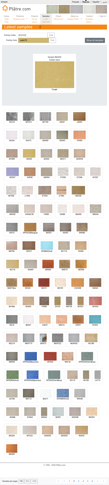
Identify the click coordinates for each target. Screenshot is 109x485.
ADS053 (64, 436)
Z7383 (61, 196)
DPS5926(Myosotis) (32, 380)
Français (75, 2)
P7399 (63, 177)
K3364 (30, 417)
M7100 (45, 122)
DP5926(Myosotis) (30, 362)
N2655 (81, 436)
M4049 (12, 362)
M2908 (81, 270)
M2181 (60, 288)
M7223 (30, 436)
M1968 (12, 306)
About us (73, 17)
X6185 (86, 380)
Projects (34, 19)
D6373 (28, 140)
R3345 (27, 288)
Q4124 (12, 122)
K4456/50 (29, 214)
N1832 (95, 325)
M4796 (12, 251)
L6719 (97, 380)
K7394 (44, 196)
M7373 (29, 122)
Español (96, 2)
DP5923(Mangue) (30, 233)
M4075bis (12, 288)
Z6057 (62, 122)
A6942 (65, 233)
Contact (89, 19)
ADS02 (46, 159)
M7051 (81, 306)
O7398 (79, 177)
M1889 (12, 159)
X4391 (78, 325)
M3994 (47, 177)
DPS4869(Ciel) (63, 399)
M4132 (68, 362)
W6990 (78, 214)
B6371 (45, 399)
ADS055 (47, 436)
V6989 (62, 214)
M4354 (96, 214)
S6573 (44, 288)
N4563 (95, 288)
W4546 (80, 399)
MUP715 (28, 343)
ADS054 (79, 159)
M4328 (12, 214)
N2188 (91, 343)
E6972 (11, 233)
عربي (105, 2)
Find (51, 35)
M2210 (12, 343)
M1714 (64, 251)
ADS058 (75, 417)
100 (21, 481)
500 (27, 481)
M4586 (82, 233)
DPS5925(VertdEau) (87, 362)
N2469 (30, 270)
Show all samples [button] (95, 40)
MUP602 (74, 343)
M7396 (11, 196)
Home (6, 19)
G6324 (11, 140)
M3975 (43, 343)
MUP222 (57, 343)
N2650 (29, 159)
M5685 (12, 454)
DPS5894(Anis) (12, 380)
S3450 (81, 251)
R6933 (48, 233)
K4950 (29, 177)
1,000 (34, 481)
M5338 (78, 196)
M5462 (44, 417)
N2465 (62, 140)
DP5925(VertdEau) (54, 380)
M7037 (12, 177)
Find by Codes (10, 35)
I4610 (12, 325)
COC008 (77, 288)
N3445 (28, 306)
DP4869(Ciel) (46, 251)
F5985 (44, 306)
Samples (46, 19)
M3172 (29, 399)
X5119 (72, 380)
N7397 (95, 177)
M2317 (63, 159)
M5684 (48, 270)
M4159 (69, 306)
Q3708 (12, 399)
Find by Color (11, 40)
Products (19, 17)
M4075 (65, 270)
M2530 (12, 436)
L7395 (27, 196)
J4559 (79, 122)
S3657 (45, 325)
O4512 (29, 251)
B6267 (28, 325)
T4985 (46, 214)
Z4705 (57, 306)
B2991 (58, 417)
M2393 (92, 417)
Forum (58, 17)
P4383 (79, 140)
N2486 (12, 417)
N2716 (12, 270)
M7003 (50, 362)
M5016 (62, 325)
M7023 (95, 306)
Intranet (4, 2)
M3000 (45, 140)
